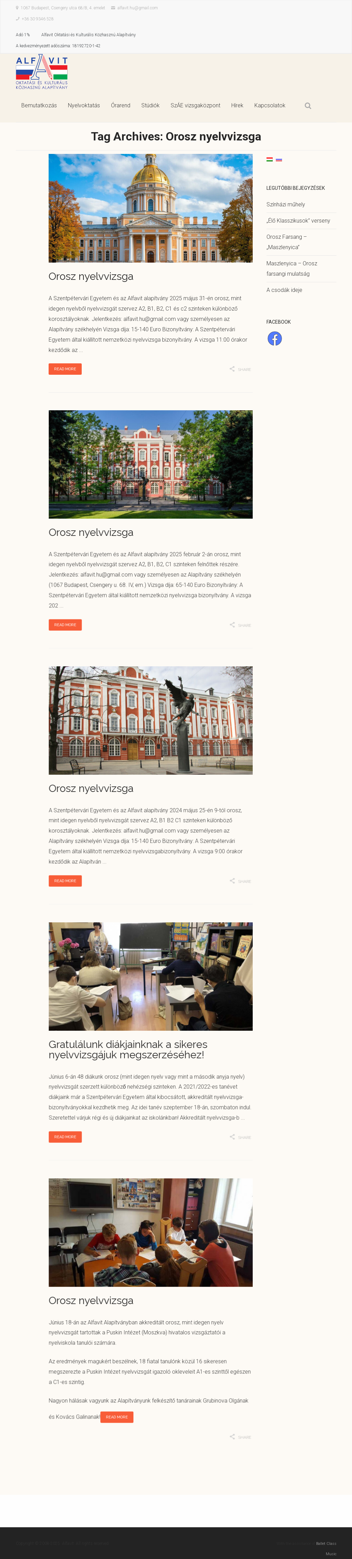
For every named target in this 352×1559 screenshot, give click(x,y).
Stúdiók (150, 105)
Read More (65, 369)
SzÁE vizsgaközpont (195, 105)
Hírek (237, 105)
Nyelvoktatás (84, 105)
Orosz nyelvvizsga (91, 276)
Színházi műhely (285, 204)
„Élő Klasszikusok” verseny (298, 220)
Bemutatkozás (39, 105)
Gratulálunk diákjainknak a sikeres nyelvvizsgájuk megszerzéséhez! (128, 1049)
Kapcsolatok (269, 105)
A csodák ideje (284, 290)
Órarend (120, 105)
